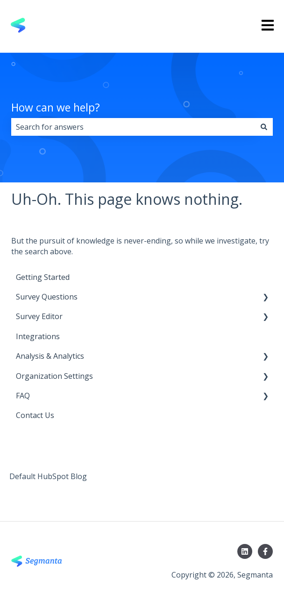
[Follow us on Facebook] (265, 551)
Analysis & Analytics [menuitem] (50, 356)
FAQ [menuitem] (23, 395)
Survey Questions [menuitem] (47, 297)
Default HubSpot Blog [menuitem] (48, 476)
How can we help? (55, 107)
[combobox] (133, 127)
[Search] (264, 127)
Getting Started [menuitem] (43, 277)
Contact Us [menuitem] (35, 415)
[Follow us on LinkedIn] (244, 551)
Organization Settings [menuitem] (54, 376)
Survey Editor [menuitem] (39, 316)
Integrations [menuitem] (38, 336)
